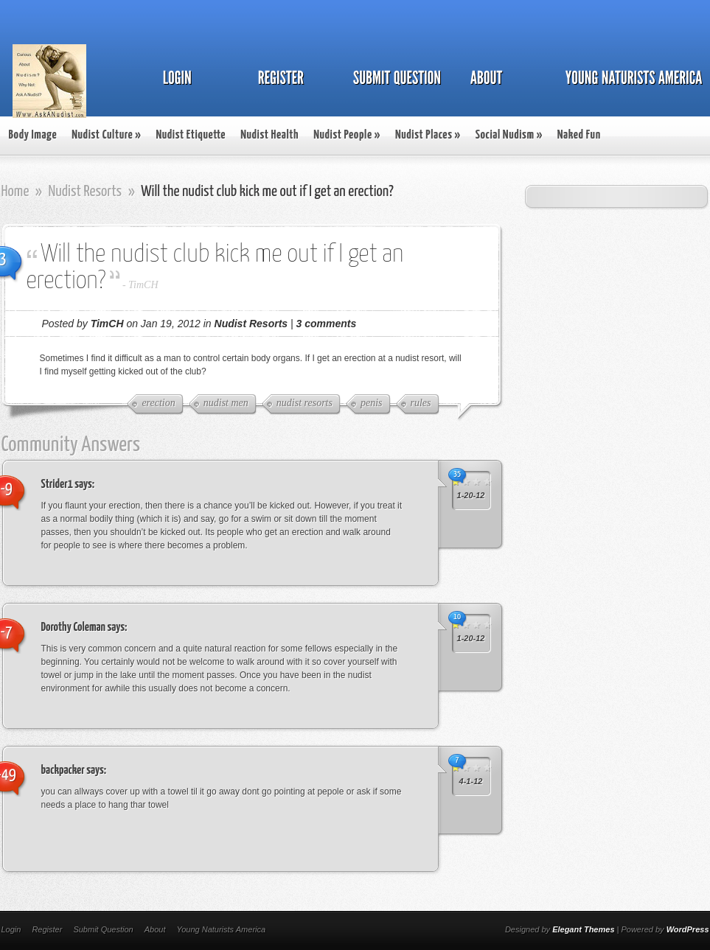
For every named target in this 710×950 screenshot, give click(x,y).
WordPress (688, 929)
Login (11, 929)
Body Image (33, 135)
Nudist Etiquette (191, 135)
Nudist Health (269, 135)
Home (15, 191)
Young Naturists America (220, 929)
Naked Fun (579, 135)
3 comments (326, 323)
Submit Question (103, 929)
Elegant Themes (583, 929)
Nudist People (346, 135)
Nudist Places (428, 135)
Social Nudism (509, 135)
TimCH (143, 284)
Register (47, 929)
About (155, 929)
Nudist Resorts (85, 191)
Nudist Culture (106, 135)
